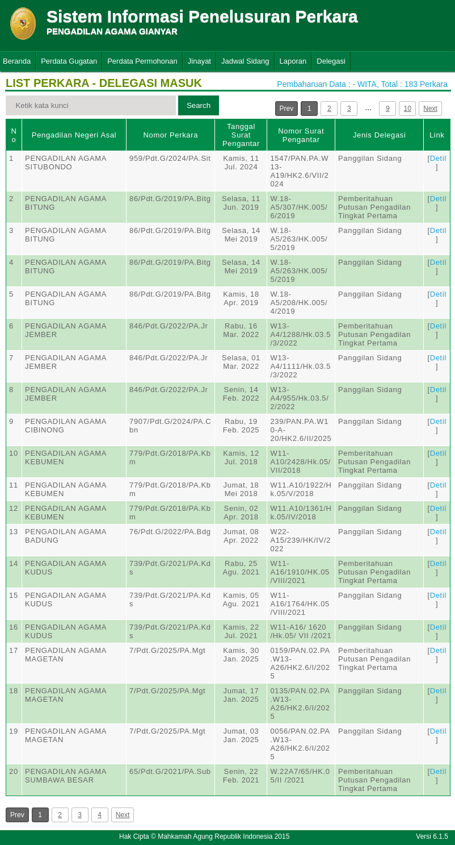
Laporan (293, 61)
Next (430, 109)
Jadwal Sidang (245, 61)
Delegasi (331, 61)
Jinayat (199, 61)
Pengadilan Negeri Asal (74, 135)
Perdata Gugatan (69, 61)
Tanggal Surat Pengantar (241, 135)
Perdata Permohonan (142, 61)
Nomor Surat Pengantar (301, 135)
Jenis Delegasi (379, 135)
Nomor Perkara (170, 135)
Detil (438, 158)
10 (407, 109)
